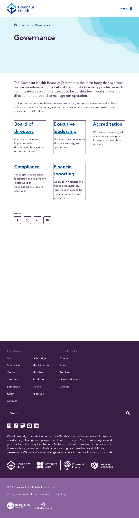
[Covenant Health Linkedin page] (36, 426)
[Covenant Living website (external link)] (73, 465)
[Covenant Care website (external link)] (47, 465)
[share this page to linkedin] (37, 313)
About (64, 365)
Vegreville (38, 394)
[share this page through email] (47, 313)
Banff (10, 358)
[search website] (128, 413)
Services (65, 372)
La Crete (12, 401)
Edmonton (13, 387)
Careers (64, 387)
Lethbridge (39, 358)
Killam (10, 394)
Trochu (36, 387)
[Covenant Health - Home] (20, 465)
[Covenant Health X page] (23, 426)
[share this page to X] (27, 313)
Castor (11, 372)
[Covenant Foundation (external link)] (100, 465)
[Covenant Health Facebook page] (16, 426)
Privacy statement (18, 494)
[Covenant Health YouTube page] (29, 426)
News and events (70, 380)
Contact (65, 358)
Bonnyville (13, 365)
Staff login (61, 494)
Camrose (12, 380)
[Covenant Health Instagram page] (9, 426)
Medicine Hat (40, 365)
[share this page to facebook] (17, 313)
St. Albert (38, 380)
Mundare (38, 372)
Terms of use (42, 494)
